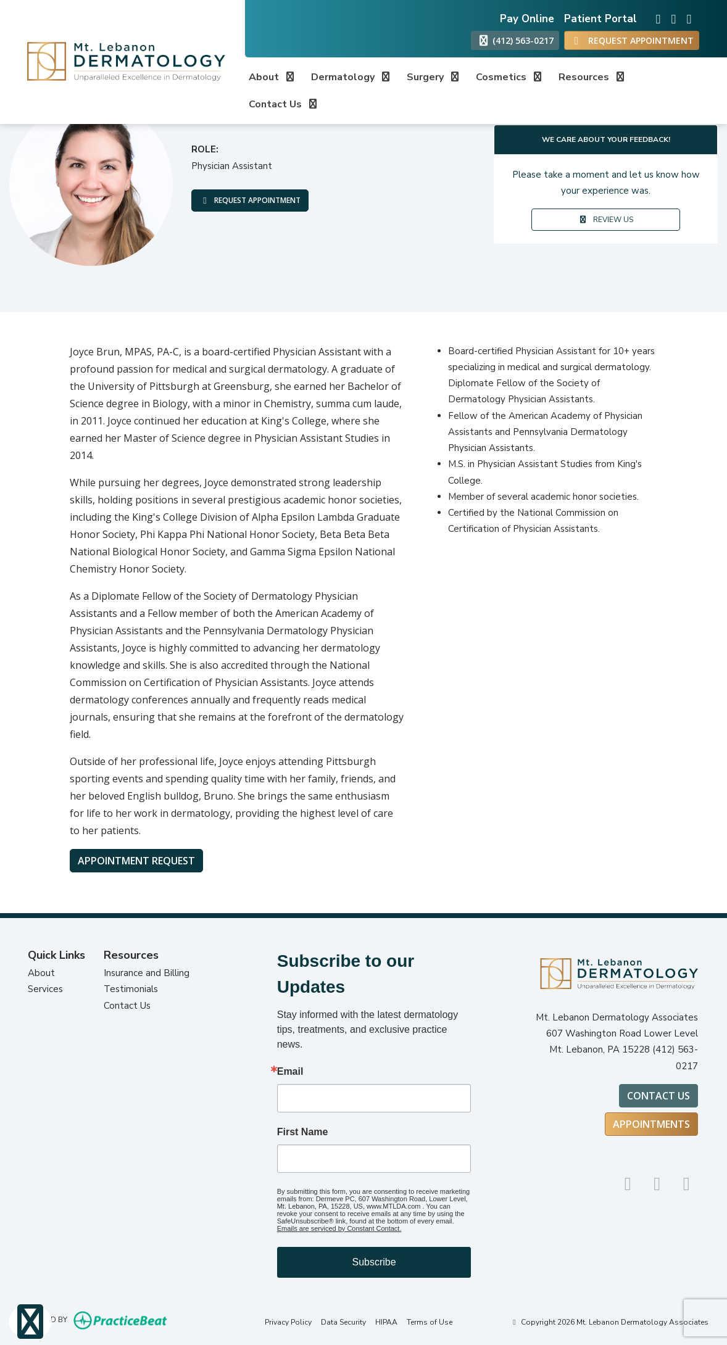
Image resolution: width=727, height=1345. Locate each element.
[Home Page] (122, 61)
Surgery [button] (434, 77)
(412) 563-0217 (515, 40)
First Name (302, 1132)
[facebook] (685, 15)
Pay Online (527, 19)
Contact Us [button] (284, 104)
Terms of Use (429, 1322)
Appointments (651, 1124)
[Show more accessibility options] (30, 1322)
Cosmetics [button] (510, 77)
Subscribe (374, 1262)
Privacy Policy (288, 1322)
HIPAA (386, 1322)
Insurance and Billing (146, 973)
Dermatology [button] (351, 77)
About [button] (272, 77)
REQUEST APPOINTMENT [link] (632, 40)
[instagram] (654, 15)
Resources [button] (592, 77)
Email (290, 1072)
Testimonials (131, 989)
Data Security (343, 1322)
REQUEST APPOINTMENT (250, 200)
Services (45, 989)
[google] (670, 15)
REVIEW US (605, 220)
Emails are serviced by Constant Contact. (339, 1228)
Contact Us (127, 1005)
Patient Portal (600, 19)
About (41, 973)
